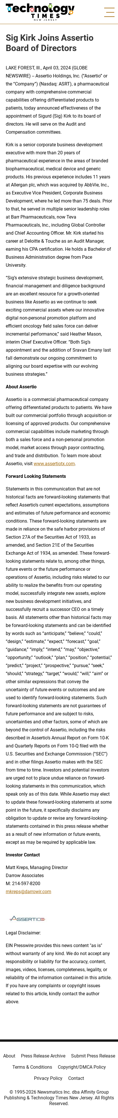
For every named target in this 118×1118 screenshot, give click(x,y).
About (9, 1056)
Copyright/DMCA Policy (82, 1067)
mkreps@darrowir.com (28, 891)
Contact (76, 1078)
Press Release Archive (43, 1056)
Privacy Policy (48, 1078)
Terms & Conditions (32, 1067)
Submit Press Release (93, 1056)
